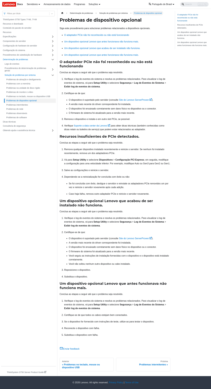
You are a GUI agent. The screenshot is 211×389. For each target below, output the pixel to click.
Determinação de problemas (15, 59)
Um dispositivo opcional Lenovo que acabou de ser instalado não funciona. (102, 48)
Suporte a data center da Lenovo (92, 125)
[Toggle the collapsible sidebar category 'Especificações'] (53, 36)
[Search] (194, 4)
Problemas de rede (14, 109)
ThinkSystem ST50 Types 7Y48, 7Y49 (20, 19)
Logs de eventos (12, 64)
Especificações (9, 36)
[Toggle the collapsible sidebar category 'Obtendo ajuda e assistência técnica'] (53, 130)
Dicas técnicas (9, 122)
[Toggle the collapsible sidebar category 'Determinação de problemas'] (53, 59)
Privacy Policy (116, 382)
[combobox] (7, 13)
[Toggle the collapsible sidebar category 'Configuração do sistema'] (53, 50)
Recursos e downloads (13, 24)
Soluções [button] (93, 4)
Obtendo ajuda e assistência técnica (19, 130)
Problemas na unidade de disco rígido (23, 88)
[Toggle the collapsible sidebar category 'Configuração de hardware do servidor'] (53, 46)
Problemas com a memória (18, 83)
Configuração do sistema (14, 50)
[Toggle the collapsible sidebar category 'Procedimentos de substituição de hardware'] (53, 55)
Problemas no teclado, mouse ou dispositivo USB (28, 96)
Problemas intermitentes (17, 105)
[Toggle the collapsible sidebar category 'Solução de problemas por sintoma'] (53, 75)
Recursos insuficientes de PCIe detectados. (190, 26)
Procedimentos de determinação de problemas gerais (25, 69)
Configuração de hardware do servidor (20, 46)
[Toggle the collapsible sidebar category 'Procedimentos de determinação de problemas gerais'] (53, 69)
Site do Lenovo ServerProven (135, 100)
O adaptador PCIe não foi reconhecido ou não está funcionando (96, 35)
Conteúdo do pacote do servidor (17, 28)
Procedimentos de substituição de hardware (22, 55)
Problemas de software (16, 117)
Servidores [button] (32, 4)
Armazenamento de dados (57, 4)
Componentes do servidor (14, 41)
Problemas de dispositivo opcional (21, 100)
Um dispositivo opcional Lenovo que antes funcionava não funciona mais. (101, 41)
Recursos (7, 32)
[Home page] (62, 13)
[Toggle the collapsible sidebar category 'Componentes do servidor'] (53, 41)
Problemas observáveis (16, 113)
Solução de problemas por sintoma (20, 75)
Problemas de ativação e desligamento (23, 79)
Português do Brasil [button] (160, 4)
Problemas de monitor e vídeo (19, 92)
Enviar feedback (70, 349)
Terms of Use (131, 382)
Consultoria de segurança (14, 126)
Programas (79, 4)
